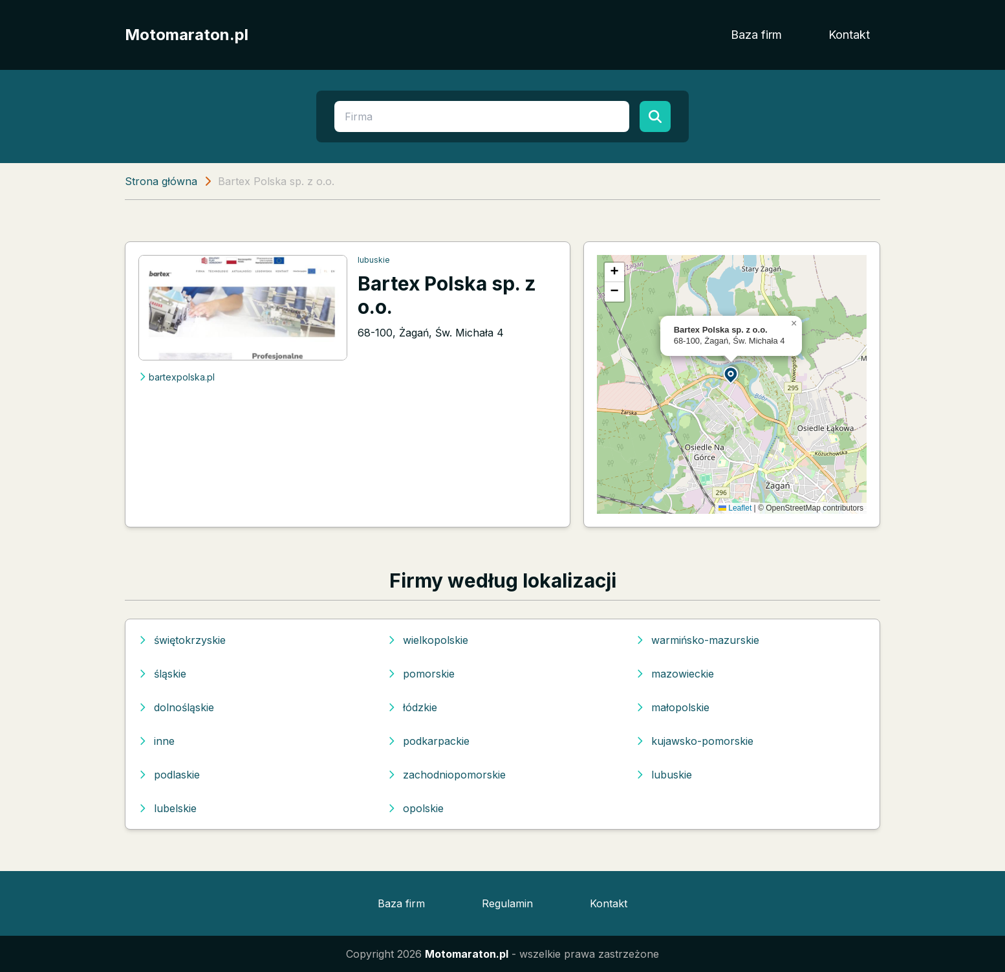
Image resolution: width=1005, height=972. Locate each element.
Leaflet (735, 508)
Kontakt (849, 34)
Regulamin (507, 903)
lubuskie (374, 260)
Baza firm (756, 34)
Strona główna (161, 181)
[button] (731, 374)
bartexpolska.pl (176, 376)
